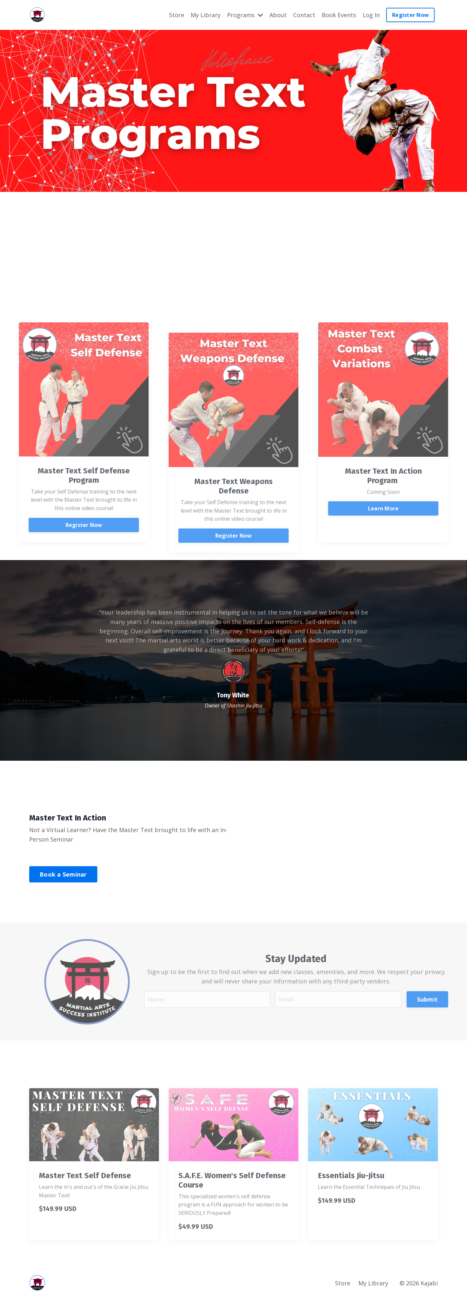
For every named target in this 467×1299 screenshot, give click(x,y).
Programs (245, 15)
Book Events (339, 15)
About (278, 15)
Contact (304, 15)
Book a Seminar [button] (63, 874)
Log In (371, 15)
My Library (206, 15)
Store (176, 15)
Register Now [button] (410, 15)
